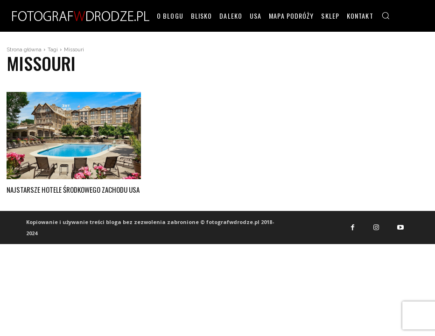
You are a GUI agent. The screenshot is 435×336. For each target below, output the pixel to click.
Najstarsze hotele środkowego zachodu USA (70, 189)
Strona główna (24, 50)
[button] (385, 15)
